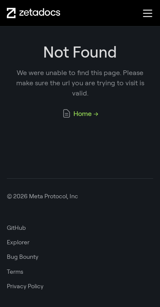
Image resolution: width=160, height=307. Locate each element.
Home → (80, 113)
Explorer (18, 242)
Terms (15, 271)
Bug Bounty (22, 257)
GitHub (16, 228)
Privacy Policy (25, 286)
